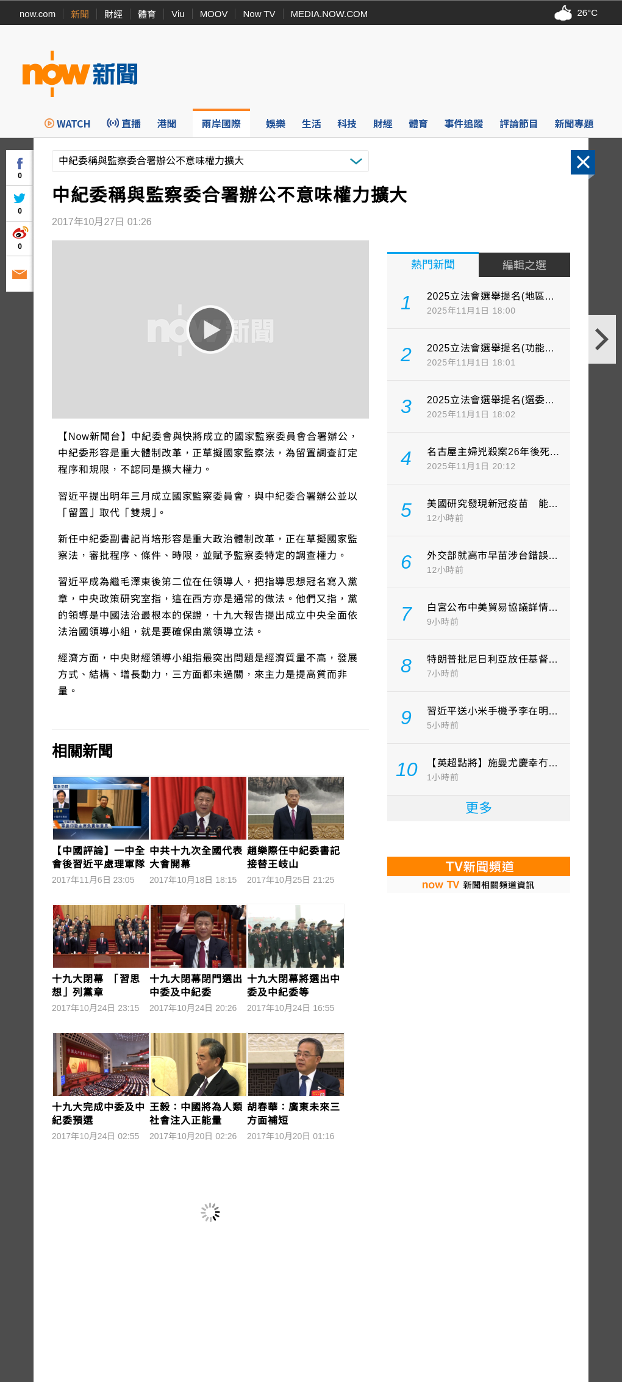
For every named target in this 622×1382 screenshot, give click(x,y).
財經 (113, 14)
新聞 (80, 14)
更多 (478, 808)
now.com (37, 14)
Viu (177, 14)
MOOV (214, 14)
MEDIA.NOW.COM (329, 14)
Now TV (259, 14)
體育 (147, 14)
